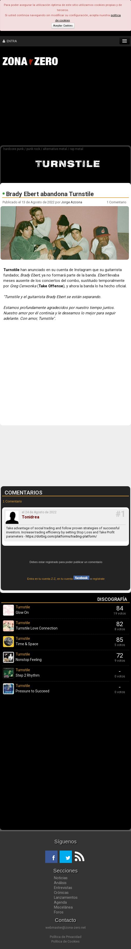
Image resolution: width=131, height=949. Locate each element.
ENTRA (10, 41)
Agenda (60, 902)
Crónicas (61, 893)
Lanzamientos (66, 897)
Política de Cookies (65, 941)
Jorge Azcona (71, 202)
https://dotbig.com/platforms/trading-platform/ (61, 536)
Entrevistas (63, 888)
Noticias (61, 878)
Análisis (60, 883)
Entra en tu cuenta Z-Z (41, 578)
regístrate (99, 578)
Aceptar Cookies (63, 25)
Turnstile (11, 269)
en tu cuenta (73, 578)
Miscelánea (63, 907)
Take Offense (51, 286)
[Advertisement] (68, 108)
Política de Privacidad (65, 937)
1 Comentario (117, 202)
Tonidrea (30, 517)
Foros (58, 912)
